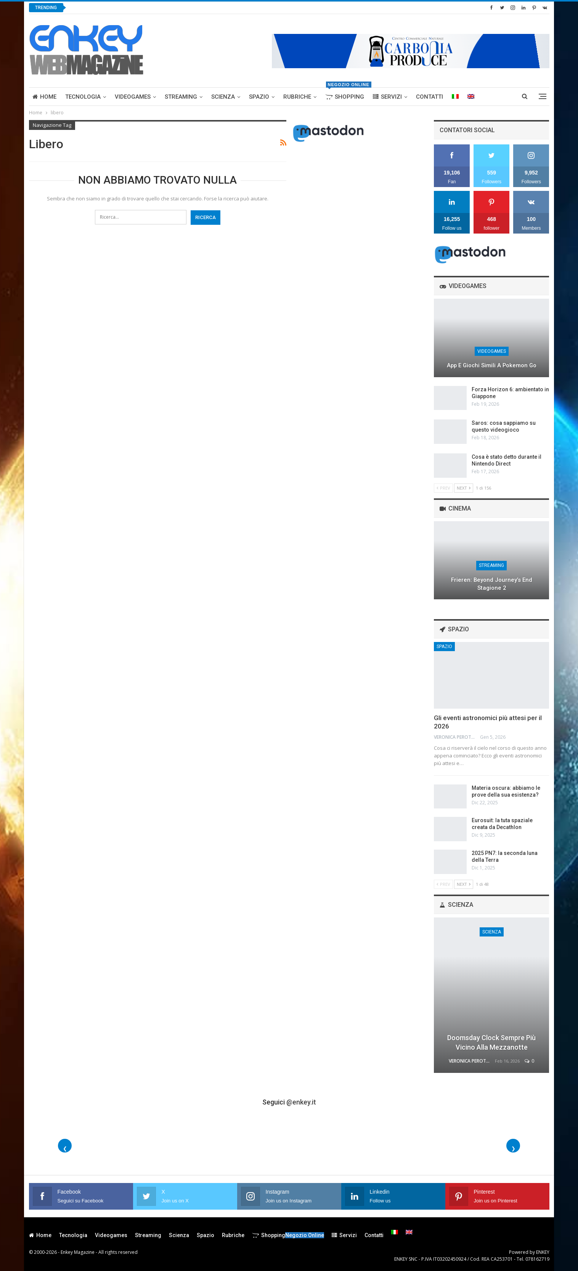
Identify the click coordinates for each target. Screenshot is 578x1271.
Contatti (429, 96)
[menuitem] (455, 97)
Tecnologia (83, 96)
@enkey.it (301, 1102)
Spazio (259, 96)
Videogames (133, 96)
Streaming (181, 96)
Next (463, 488)
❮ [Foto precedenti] (65, 1148)
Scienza (223, 96)
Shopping (346, 94)
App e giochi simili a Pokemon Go (491, 365)
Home (44, 96)
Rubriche (297, 96)
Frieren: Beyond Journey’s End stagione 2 (491, 583)
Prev (443, 488)
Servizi (387, 96)
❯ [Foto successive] (513, 1148)
